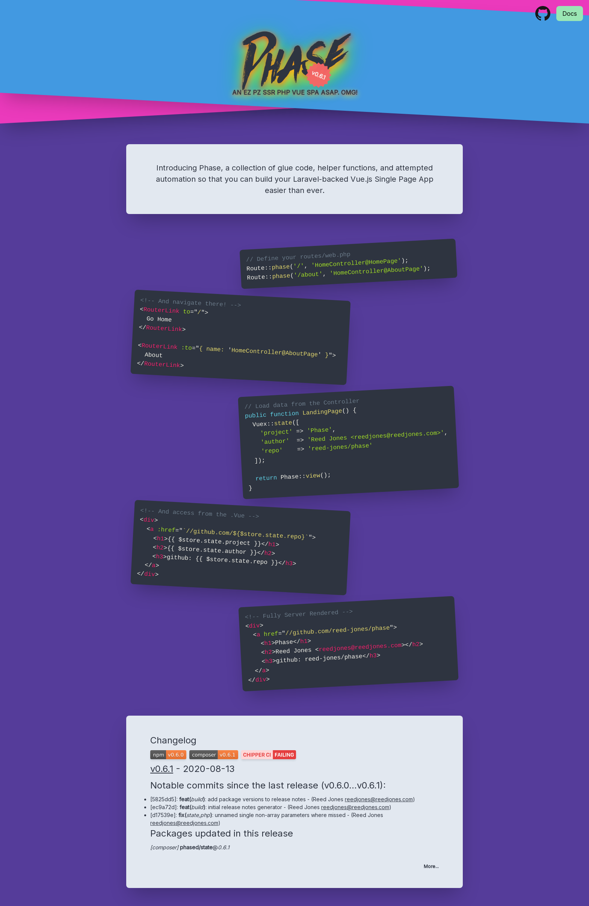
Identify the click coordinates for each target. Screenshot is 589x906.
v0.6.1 (161, 768)
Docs (569, 13)
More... (431, 866)
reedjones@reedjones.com (379, 799)
